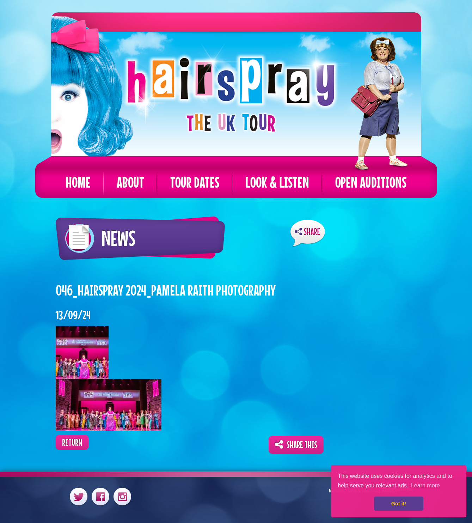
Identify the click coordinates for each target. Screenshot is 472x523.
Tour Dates (194, 182)
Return (72, 442)
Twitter (78, 496)
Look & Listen (277, 182)
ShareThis (307, 233)
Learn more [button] (425, 485)
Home (78, 182)
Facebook (100, 496)
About (130, 182)
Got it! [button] (398, 503)
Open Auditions (370, 182)
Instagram (122, 496)
